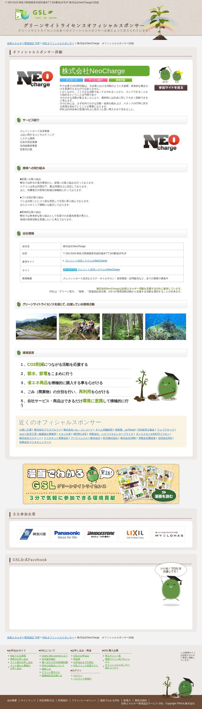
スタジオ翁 (65, 434)
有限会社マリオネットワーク (35, 442)
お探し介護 (25, 429)
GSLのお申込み (81, 655)
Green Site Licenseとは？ (55, 655)
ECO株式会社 (110, 438)
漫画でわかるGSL (110, 700)
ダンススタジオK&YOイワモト (153, 434)
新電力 (127, 700)
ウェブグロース (165, 429)
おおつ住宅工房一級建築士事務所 (37, 434)
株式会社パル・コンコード (78, 429)
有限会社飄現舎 (147, 438)
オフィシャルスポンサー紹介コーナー (117, 666)
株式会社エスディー (30, 438)
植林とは (46, 669)
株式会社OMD (128, 438)
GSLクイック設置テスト (85, 665)
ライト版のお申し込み (21, 662)
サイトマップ (28, 700)
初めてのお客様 (18, 655)
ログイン (77, 675)
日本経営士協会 (145, 429)
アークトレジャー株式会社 (85, 438)
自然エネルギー (129, 703)
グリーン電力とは (51, 672)
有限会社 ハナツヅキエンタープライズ (111, 434)
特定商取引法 (46, 700)
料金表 (76, 659)
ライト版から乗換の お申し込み (20, 666)
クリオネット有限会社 (56, 438)
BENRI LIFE (80, 434)
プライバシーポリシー (84, 700)
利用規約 (63, 700)
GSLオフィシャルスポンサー (58, 43)
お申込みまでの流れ (83, 662)
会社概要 (12, 700)
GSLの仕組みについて (53, 665)
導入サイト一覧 (113, 655)
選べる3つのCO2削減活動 (55, 662)
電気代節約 (141, 700)
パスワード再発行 (82, 678)
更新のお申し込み (19, 659)
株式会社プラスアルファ (47, 429)
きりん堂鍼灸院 (104, 429)
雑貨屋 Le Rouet (125, 429)
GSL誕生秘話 (48, 659)
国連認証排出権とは (52, 675)
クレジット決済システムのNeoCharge (86, 260)
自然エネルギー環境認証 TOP (23, 43)
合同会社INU (165, 438)
